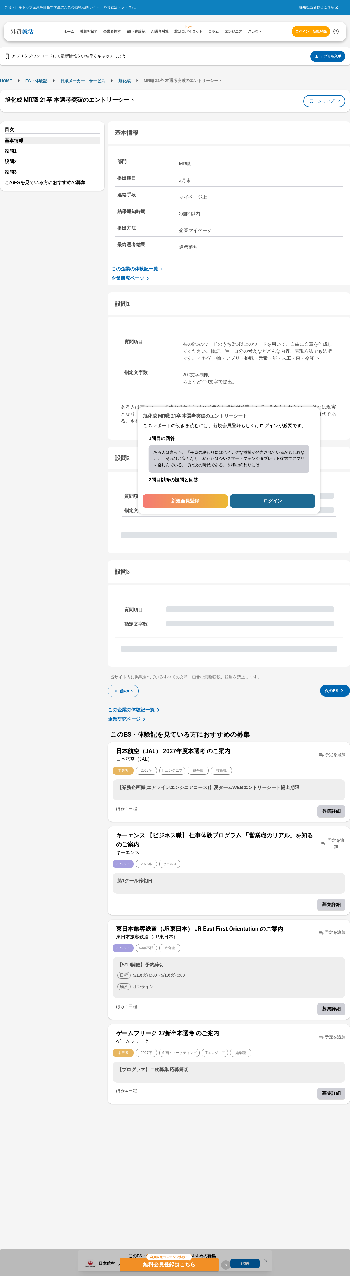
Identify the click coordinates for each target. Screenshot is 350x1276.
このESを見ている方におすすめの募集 (45, 182)
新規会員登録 (185, 501)
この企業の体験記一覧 (138, 269)
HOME (6, 80)
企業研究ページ (131, 278)
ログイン (272, 501)
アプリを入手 (327, 56)
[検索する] (336, 31)
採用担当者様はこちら (316, 7)
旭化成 (124, 80)
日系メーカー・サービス (82, 80)
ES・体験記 (36, 80)
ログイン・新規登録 (311, 31)
